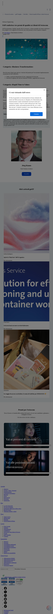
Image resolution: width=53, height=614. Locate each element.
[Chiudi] (44, 90)
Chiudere (36, 114)
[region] (26, 103)
